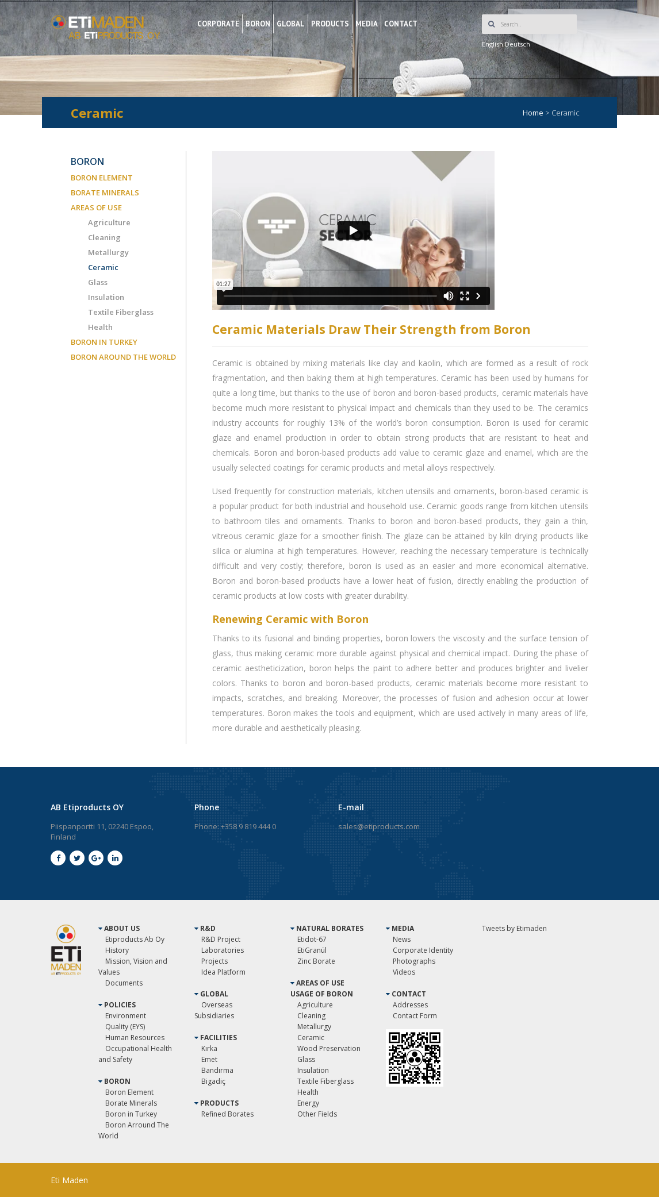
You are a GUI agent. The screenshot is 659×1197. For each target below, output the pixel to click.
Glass (98, 282)
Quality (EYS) (125, 1027)
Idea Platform (223, 972)
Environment (125, 1016)
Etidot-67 (312, 939)
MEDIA (366, 24)
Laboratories (222, 950)
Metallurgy (108, 252)
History (117, 950)
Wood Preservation (329, 1048)
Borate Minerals (131, 1103)
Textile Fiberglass (121, 312)
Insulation (106, 297)
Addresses (410, 1005)
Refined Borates (227, 1114)
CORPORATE (218, 24)
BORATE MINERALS (105, 192)
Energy (308, 1103)
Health (100, 327)
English (492, 44)
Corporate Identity (423, 950)
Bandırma (217, 1070)
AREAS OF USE (96, 207)
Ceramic (103, 267)
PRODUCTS (330, 24)
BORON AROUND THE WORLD (123, 357)
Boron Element (129, 1092)
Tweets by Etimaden (514, 928)
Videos (404, 972)
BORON (258, 24)
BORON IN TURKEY (104, 342)
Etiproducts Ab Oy (134, 939)
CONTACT (400, 24)
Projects (214, 961)
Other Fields (317, 1114)
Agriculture (109, 222)
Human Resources (134, 1037)
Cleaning (104, 237)
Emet (209, 1059)
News (402, 939)
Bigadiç (213, 1081)
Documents (124, 983)
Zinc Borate (316, 961)
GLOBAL (291, 24)
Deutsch (517, 44)
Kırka (209, 1048)
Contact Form (415, 1016)
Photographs (414, 961)
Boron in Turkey (131, 1114)
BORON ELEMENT (102, 177)
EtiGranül (312, 950)
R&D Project (220, 939)
